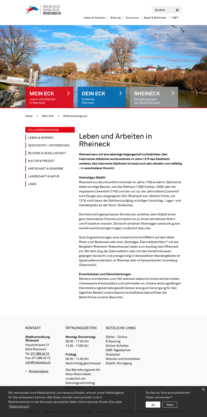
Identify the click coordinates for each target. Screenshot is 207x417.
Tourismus (132, 17)
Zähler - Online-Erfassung (117, 339)
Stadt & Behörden (155, 17)
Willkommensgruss (51, 130)
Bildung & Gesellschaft (47, 153)
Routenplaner (39, 371)
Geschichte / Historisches (48, 145)
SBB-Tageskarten (118, 350)
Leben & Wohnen (40, 137)
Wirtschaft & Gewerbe (45, 168)
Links (32, 184)
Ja (153, 405)
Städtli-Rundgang (119, 363)
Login (174, 17)
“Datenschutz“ (19, 406)
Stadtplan (113, 354)
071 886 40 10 (40, 353)
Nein (170, 405)
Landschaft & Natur (43, 176)
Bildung (116, 17)
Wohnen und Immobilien (123, 359)
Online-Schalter (117, 345)
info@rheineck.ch (38, 362)
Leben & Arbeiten (94, 17)
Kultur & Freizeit (41, 160)
